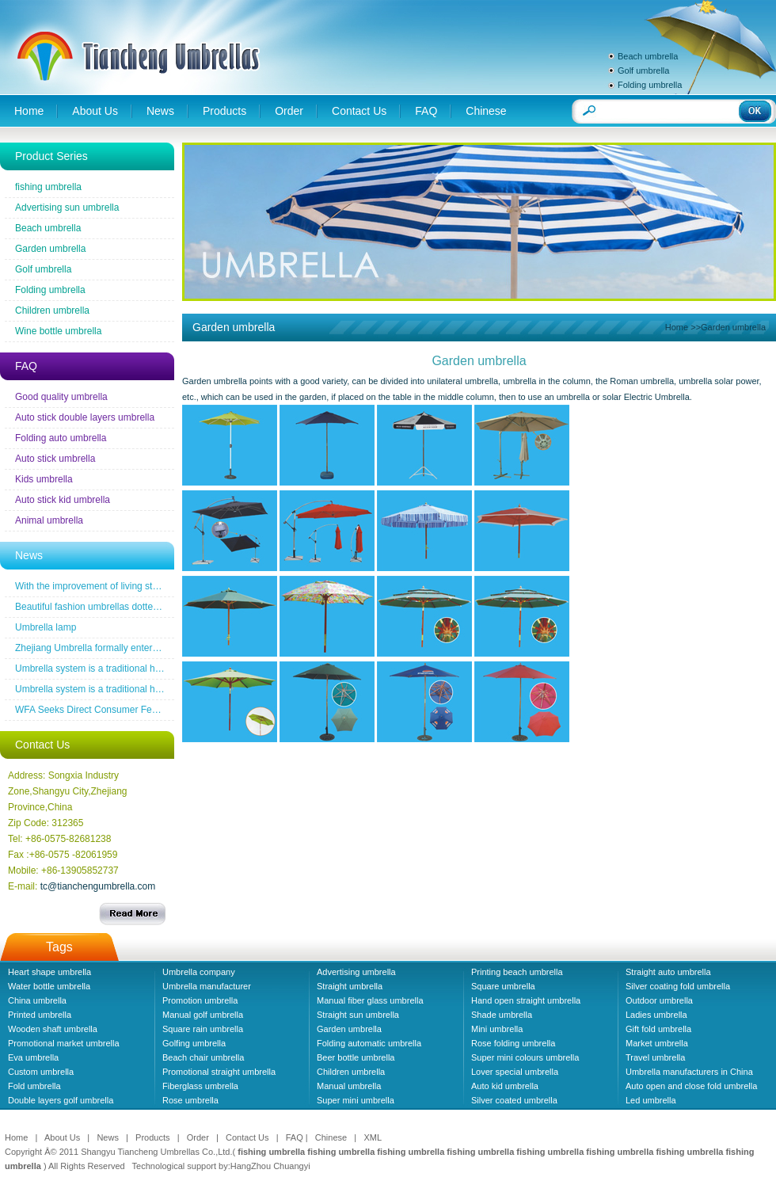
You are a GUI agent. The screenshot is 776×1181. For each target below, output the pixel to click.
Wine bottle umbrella (58, 331)
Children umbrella (52, 310)
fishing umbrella (48, 186)
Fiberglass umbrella (200, 1086)
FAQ (426, 111)
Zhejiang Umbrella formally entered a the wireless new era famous (154, 647)
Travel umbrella (655, 1057)
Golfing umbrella (194, 1043)
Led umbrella (651, 1100)
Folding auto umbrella (60, 438)
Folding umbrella (650, 85)
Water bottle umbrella (49, 986)
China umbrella (37, 1000)
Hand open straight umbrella (525, 1000)
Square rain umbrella (202, 1029)
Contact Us (359, 111)
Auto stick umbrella (55, 458)
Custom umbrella (41, 1071)
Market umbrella (657, 1043)
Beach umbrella (648, 56)
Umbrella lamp (45, 627)
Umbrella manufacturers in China (689, 1071)
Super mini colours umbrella (525, 1057)
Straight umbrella (349, 986)
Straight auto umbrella (668, 972)
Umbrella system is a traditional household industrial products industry (162, 668)
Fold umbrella (34, 1086)
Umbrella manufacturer (206, 986)
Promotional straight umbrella (219, 1071)
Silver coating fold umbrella (678, 986)
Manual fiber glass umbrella (370, 1000)
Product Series (51, 156)
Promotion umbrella (200, 1000)
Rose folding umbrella (513, 1043)
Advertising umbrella (356, 972)
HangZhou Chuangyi (270, 1166)
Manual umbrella (349, 1086)
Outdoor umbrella (659, 1000)
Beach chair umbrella (203, 1057)
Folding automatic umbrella (369, 1043)
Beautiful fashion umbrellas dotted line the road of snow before (146, 606)
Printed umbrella (39, 1014)
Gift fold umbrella (658, 1029)
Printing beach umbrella (517, 972)
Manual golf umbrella (202, 1014)
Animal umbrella (49, 520)
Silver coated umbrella (514, 1100)
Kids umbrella (44, 479)
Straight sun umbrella (358, 1014)
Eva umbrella (33, 1057)
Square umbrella (503, 986)
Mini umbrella (497, 1029)
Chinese (486, 111)
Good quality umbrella (61, 396)
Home (29, 111)
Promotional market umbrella (64, 1043)
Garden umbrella (50, 248)
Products (224, 111)
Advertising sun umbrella (67, 207)
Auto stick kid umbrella (62, 499)
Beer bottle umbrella (355, 1057)
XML (372, 1137)
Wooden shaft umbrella (52, 1029)
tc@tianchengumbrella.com (98, 886)
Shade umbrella (501, 1014)
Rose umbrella (190, 1100)
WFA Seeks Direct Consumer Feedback (98, 709)
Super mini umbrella (355, 1100)
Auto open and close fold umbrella (691, 1086)
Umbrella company (198, 972)
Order (289, 111)
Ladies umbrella (656, 1014)
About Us (95, 111)
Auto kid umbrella (504, 1086)
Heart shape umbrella (49, 972)
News (160, 111)
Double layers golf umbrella (60, 1100)
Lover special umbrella (514, 1071)
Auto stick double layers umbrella (84, 417)
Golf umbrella (643, 70)
